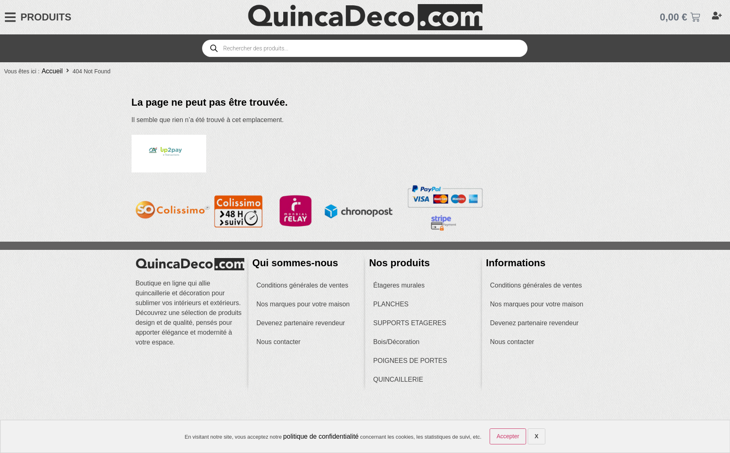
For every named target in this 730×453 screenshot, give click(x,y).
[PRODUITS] (10, 17)
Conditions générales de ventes (302, 285)
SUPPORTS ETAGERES (409, 322)
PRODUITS (45, 17)
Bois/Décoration (396, 341)
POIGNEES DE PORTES (410, 360)
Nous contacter (279, 341)
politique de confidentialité (321, 436)
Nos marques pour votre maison (303, 304)
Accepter (507, 436)
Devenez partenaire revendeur (301, 322)
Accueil (52, 71)
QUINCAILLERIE (398, 379)
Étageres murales (399, 285)
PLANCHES (391, 304)
